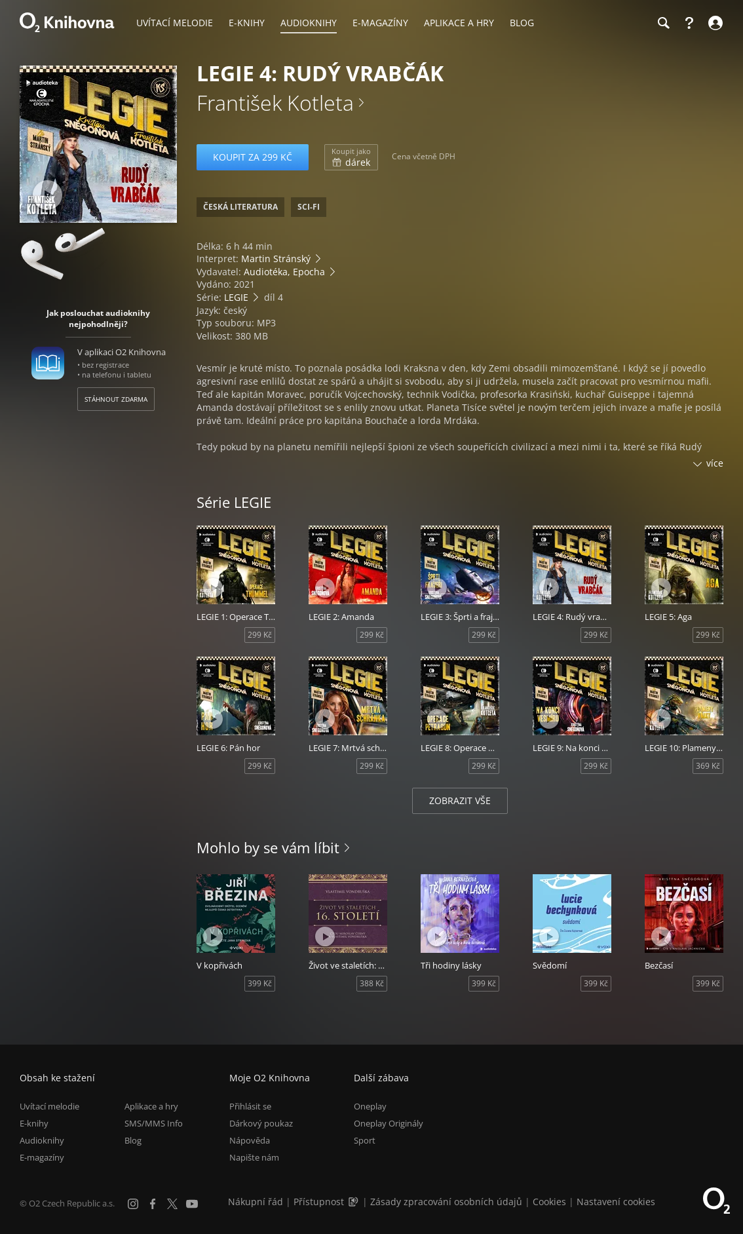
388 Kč (372, 983)
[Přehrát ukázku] (47, 195)
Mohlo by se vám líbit (268, 847)
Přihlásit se (250, 1106)
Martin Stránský (276, 258)
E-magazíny (42, 1157)
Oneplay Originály (388, 1123)
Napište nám (254, 1157)
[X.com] (172, 1204)
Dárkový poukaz (261, 1123)
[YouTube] (192, 1204)
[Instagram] (133, 1204)
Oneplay (370, 1106)
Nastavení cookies (616, 1201)
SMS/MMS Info (153, 1123)
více (714, 463)
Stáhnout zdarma (116, 399)
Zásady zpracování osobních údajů (446, 1201)
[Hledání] (663, 23)
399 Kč (260, 983)
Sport (364, 1140)
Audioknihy (42, 1140)
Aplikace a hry (151, 1106)
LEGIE (236, 297)
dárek (351, 157)
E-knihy (34, 1123)
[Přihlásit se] (713, 23)
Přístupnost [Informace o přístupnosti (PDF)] (319, 1201)
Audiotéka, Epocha (284, 271)
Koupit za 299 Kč (252, 157)
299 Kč (260, 634)
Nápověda (249, 1140)
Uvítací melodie (49, 1106)
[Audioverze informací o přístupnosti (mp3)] (354, 1201)
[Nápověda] (689, 23)
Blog (133, 1140)
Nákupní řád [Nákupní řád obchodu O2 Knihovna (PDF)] (255, 1201)
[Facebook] (152, 1204)
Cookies (549, 1201)
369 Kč (708, 765)
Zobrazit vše (460, 800)
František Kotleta (275, 102)
